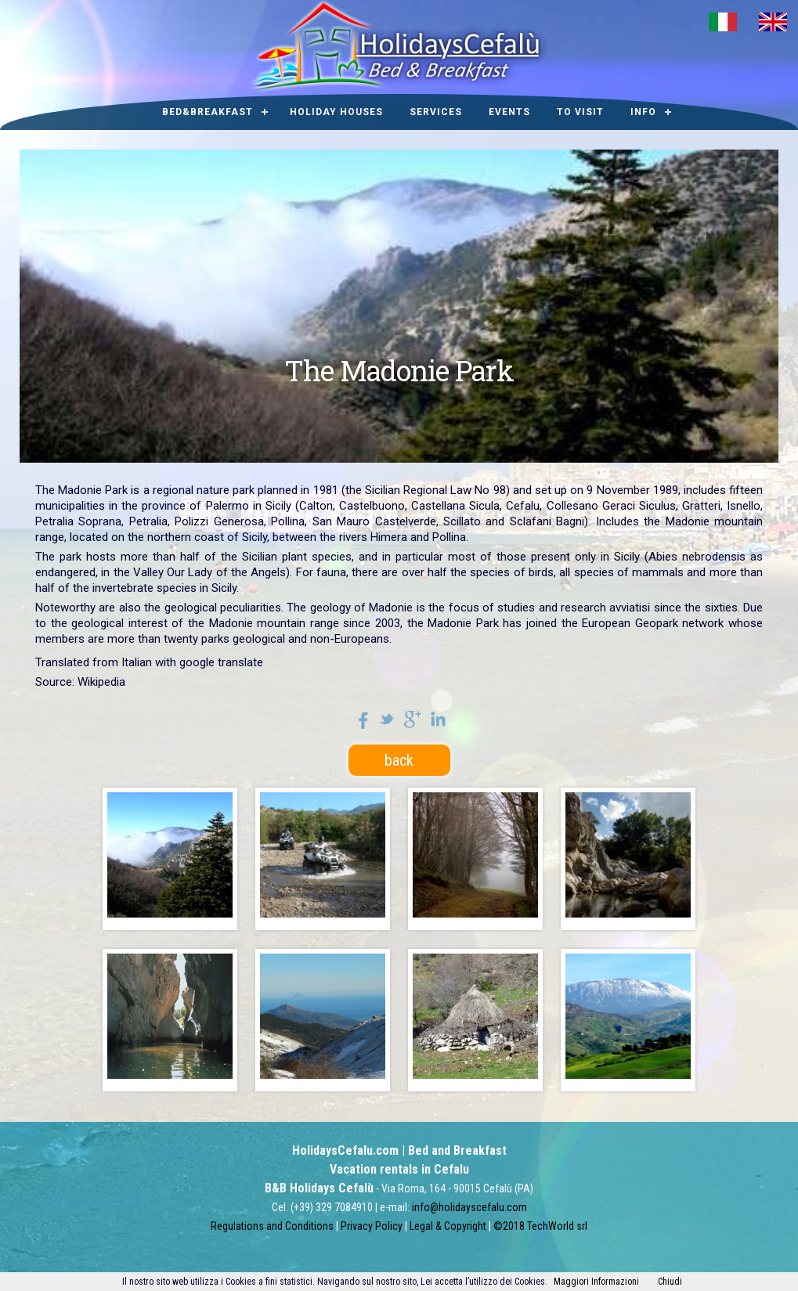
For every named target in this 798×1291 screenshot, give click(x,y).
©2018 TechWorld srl (540, 1226)
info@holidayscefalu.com (469, 1207)
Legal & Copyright (448, 1226)
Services (436, 111)
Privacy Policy (372, 1226)
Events (509, 111)
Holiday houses (336, 111)
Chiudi (670, 1281)
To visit (580, 111)
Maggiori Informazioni (596, 1281)
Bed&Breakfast (207, 111)
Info (643, 111)
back (399, 760)
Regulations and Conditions (272, 1226)
